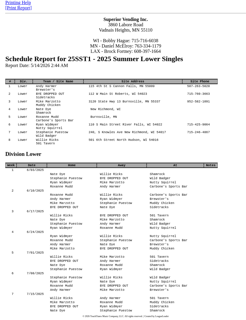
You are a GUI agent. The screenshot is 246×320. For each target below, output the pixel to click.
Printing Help (18, 2)
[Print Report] (18, 7)
